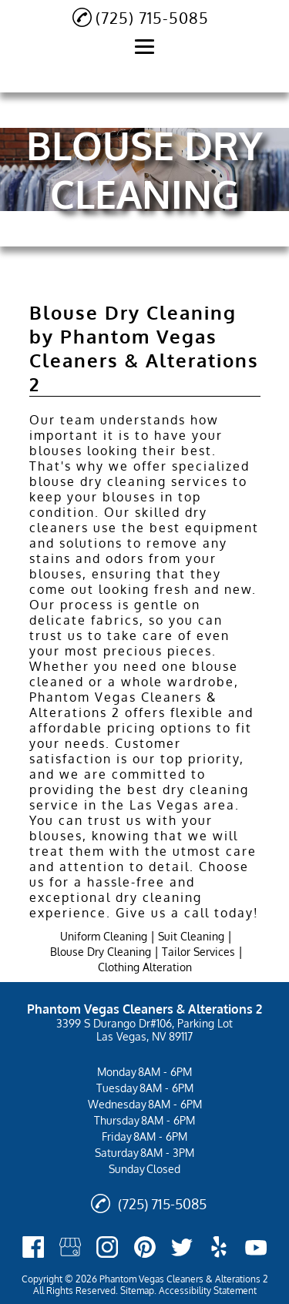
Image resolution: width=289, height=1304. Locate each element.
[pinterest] (145, 1247)
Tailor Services (198, 951)
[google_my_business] (70, 1247)
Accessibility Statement (208, 1290)
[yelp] (219, 1247)
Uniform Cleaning (103, 936)
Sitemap (137, 1290)
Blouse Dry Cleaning (100, 951)
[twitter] (182, 1247)
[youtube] (256, 1247)
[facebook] (33, 1247)
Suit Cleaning (191, 936)
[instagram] (107, 1247)
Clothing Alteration (145, 967)
